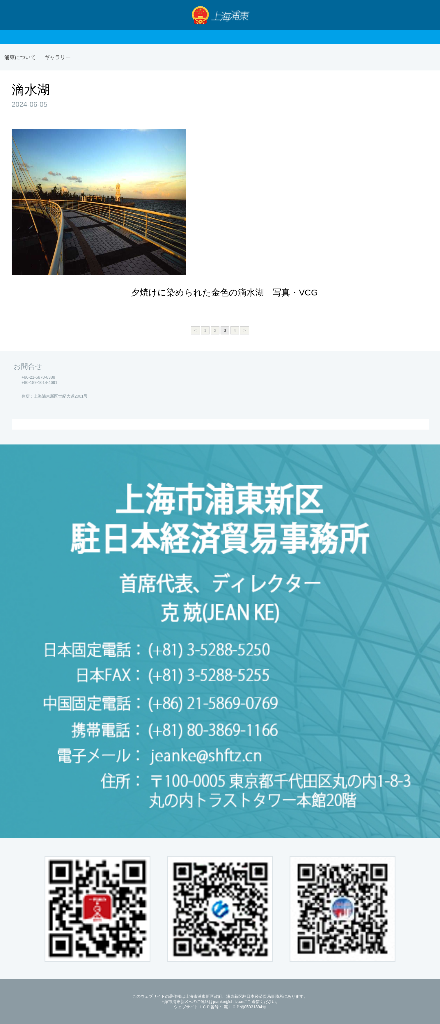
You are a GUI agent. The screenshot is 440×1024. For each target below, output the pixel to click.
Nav (15, 15)
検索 (425, 15)
